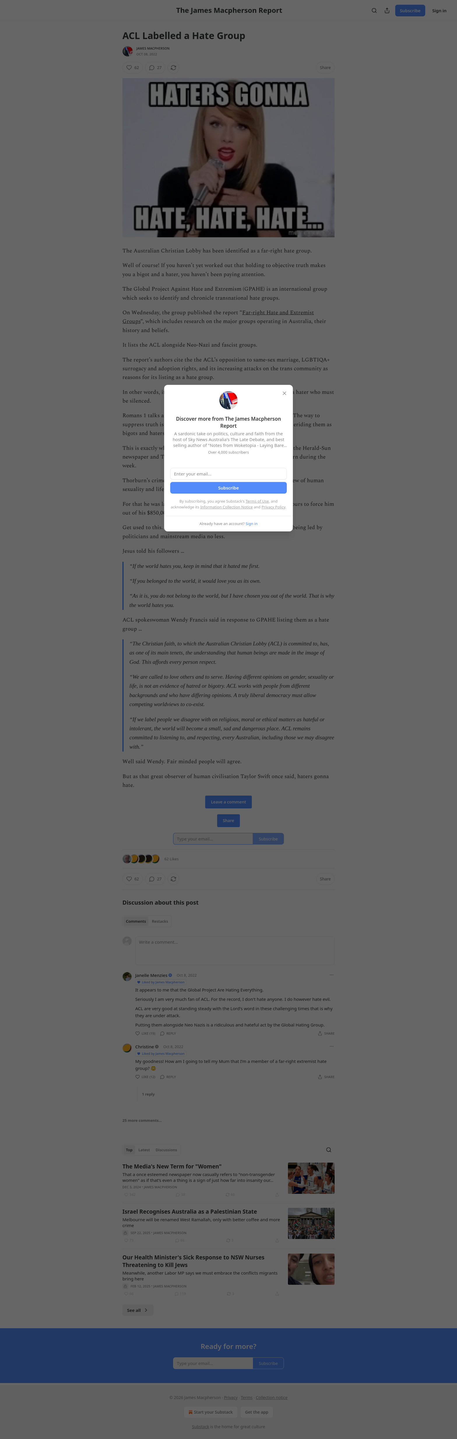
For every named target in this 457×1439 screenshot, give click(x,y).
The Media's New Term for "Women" (172, 1166)
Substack (200, 1426)
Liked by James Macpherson (160, 982)
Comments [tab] (136, 921)
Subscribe (410, 10)
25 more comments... (142, 1120)
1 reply (148, 1094)
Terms (246, 1397)
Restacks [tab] (160, 921)
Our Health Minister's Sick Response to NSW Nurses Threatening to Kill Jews (193, 1261)
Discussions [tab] (166, 1149)
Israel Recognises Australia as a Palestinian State (189, 1211)
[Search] (374, 10)
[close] (284, 393)
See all (138, 1310)
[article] (228, 1180)
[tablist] (147, 921)
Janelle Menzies (151, 975)
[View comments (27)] (155, 67)
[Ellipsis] (331, 975)
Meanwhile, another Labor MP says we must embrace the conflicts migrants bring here (200, 1276)
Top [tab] (129, 1149)
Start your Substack (210, 1412)
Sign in (439, 10)
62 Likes (171, 858)
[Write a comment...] (235, 951)
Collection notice (272, 1397)
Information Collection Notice (226, 507)
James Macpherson (153, 48)
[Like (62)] (132, 67)
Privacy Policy (273, 507)
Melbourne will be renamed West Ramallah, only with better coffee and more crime (201, 1222)
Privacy (231, 1397)
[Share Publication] (387, 10)
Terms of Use (257, 501)
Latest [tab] (144, 1149)
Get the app (256, 1412)
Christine (144, 1047)
